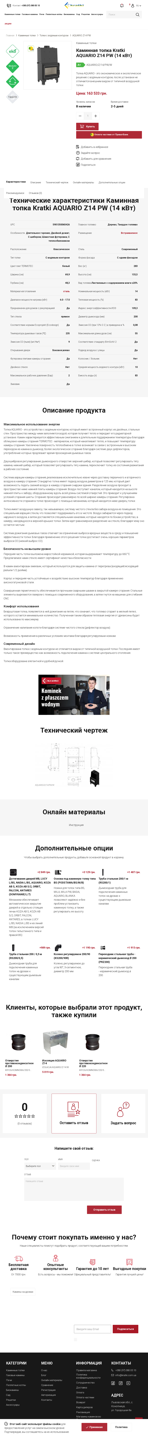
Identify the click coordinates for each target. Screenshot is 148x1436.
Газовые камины (30, 14)
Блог (44, 1368)
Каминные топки (12, 14)
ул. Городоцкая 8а (121, 1403)
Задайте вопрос (123, 146)
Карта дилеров (85, 1399)
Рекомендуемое (39, 187)
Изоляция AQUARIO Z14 (54, 1056)
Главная (10, 35)
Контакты (47, 1392)
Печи (41, 14)
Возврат (81, 1395)
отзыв (27, 1168)
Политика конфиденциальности (104, 1337)
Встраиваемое (129, 227)
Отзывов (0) (59, 187)
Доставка (82, 1380)
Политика (121, 1427)
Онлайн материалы (83, 176)
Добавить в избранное (94, 146)
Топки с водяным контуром (54, 35)
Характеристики (16, 176)
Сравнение (47, 1378)
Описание (35, 176)
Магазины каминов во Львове (89, 1411)
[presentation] (46, 1205)
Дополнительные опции (112, 176)
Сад (78, 14)
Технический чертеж (57, 176)
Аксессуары (97, 14)
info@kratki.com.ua (125, 1368)
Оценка (96, 1154)
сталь (66, 285)
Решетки (85, 14)
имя (60, 1153)
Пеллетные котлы (54, 14)
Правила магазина (87, 1363)
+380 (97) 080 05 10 (126, 1363)
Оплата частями (85, 1390)
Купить (90, 126)
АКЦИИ (8, 24)
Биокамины (69, 14)
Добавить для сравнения (96, 152)
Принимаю (96, 1427)
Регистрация (49, 1382)
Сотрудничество (86, 1376)
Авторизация (49, 1387)
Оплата (80, 1385)
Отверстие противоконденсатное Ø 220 (93, 1057)
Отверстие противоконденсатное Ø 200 (19, 1057)
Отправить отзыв (104, 1203)
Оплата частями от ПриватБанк (109, 135)
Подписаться (125, 1322)
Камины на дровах (24, 1286)
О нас (44, 1363)
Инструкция (76, 819)
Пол (26, 1153)
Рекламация (83, 1404)
